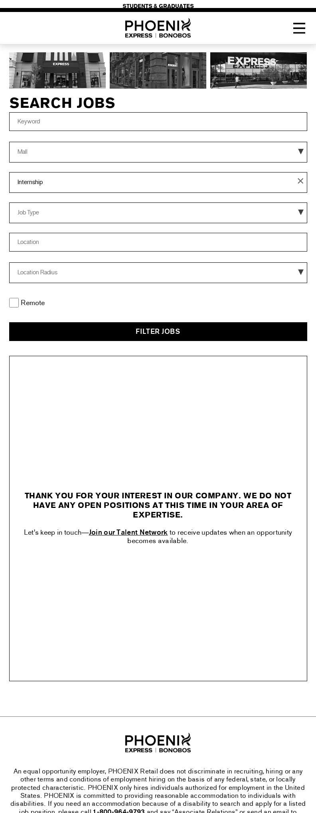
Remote (33, 303)
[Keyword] (158, 121)
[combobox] (158, 242)
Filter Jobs (158, 332)
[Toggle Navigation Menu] (299, 28)
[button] (301, 182)
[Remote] (14, 302)
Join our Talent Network (128, 533)
